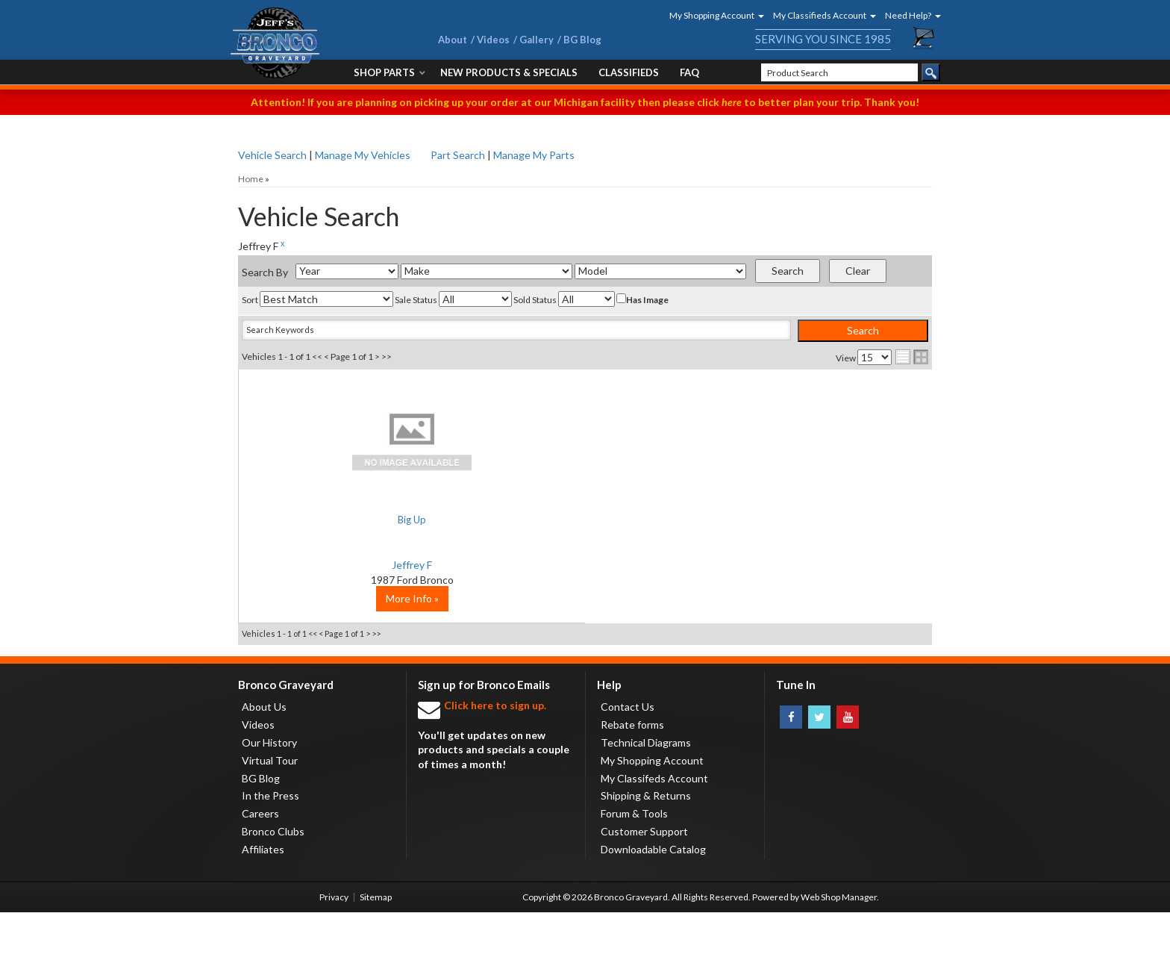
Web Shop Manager (839, 956)
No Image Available (354, 440)
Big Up (354, 519)
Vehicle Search (272, 155)
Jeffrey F (354, 564)
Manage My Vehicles (362, 155)
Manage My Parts (534, 155)
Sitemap (376, 956)
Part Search (458, 155)
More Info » (354, 658)
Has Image (642, 299)
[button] (712, 15)
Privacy (333, 956)
